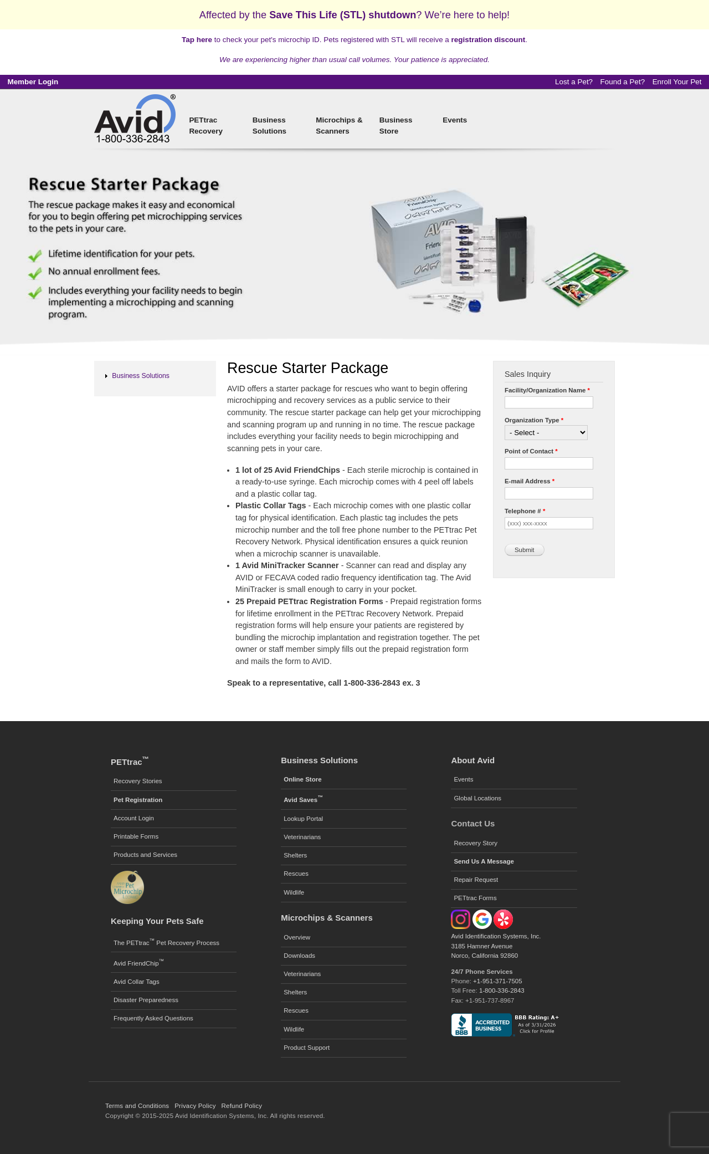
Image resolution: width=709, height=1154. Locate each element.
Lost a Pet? (574, 82)
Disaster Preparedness (146, 1000)
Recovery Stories (138, 781)
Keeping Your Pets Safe (157, 921)
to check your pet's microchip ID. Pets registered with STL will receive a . (354, 39)
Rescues (296, 873)
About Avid (473, 760)
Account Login (134, 818)
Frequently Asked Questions (153, 1018)
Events (455, 120)
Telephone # (525, 511)
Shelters (295, 855)
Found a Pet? (622, 82)
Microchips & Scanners (339, 125)
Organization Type (534, 420)
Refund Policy (242, 1105)
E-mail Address (529, 481)
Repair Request (476, 879)
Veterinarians (302, 837)
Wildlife (294, 892)
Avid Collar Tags (137, 981)
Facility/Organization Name (547, 390)
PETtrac (130, 762)
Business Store (396, 125)
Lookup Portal (303, 818)
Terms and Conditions (137, 1105)
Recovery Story (475, 843)
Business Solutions (269, 125)
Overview (297, 937)
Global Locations (477, 798)
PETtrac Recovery (206, 125)
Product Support (307, 1047)
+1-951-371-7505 (497, 981)
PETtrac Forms (475, 898)
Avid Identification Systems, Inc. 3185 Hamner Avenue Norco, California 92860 (496, 946)
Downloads (299, 955)
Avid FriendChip (139, 962)
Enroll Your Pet (677, 82)
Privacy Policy (194, 1105)
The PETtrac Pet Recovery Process (166, 941)
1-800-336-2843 (502, 990)
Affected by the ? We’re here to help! (354, 15)
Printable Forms (136, 836)
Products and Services (145, 854)
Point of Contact (531, 451)
